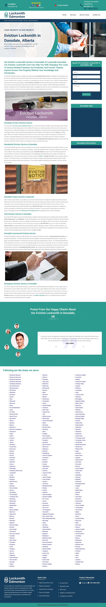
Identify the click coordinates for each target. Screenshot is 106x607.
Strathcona (78, 434)
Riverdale (45, 440)
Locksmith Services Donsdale (15, 20)
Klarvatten (45, 379)
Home (64, 15)
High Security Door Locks (46, 583)
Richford (77, 421)
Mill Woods (13, 390)
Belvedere (12, 521)
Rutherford (78, 427)
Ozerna (44, 403)
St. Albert (12, 412)
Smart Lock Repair (44, 592)
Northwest (12, 392)
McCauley (45, 429)
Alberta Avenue (47, 416)
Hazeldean (78, 475)
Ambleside (45, 527)
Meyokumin (78, 540)
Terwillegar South (80, 438)
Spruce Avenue (47, 444)
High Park (12, 462)
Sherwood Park (14, 414)
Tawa (76, 557)
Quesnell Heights (47, 497)
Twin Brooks (78, 442)
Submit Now (86, 94)
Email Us (84, 583)
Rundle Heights (47, 405)
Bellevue (12, 516)
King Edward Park (80, 484)
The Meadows (79, 507)
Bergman (12, 523)
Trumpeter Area (14, 497)
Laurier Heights (47, 477)
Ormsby (45, 490)
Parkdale (45, 434)
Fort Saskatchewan (15, 408)
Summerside (78, 501)
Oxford (11, 484)
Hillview (77, 527)
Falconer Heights (47, 564)
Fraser (11, 547)
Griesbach (12, 458)
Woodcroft (12, 503)
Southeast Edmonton (15, 384)
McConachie (46, 388)
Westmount (13, 501)
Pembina (12, 486)
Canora (11, 436)
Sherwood (45, 503)
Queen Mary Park (47, 438)
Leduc (11, 410)
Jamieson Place (47, 473)
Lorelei (11, 475)
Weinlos (77, 564)
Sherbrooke (13, 492)
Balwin (11, 507)
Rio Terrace (46, 499)
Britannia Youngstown (16, 429)
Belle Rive (12, 512)
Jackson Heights (80, 529)
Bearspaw (45, 531)
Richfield (77, 551)
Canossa (12, 438)
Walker (77, 512)
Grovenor (12, 460)
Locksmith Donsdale (51, 605)
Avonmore (78, 453)
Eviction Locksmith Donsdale (31, 20)
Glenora (12, 455)
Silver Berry (78, 497)
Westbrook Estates (80, 444)
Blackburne (46, 536)
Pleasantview (79, 412)
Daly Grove (78, 521)
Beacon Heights (14, 510)
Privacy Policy (64, 583)
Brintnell (12, 527)
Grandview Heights (80, 375)
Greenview (78, 525)
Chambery (12, 444)
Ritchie (77, 494)
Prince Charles (14, 488)
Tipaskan (77, 560)
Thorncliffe (45, 512)
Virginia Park (46, 412)
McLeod (45, 390)
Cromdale (12, 536)
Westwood (45, 447)
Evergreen (12, 544)
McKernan (78, 405)
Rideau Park (78, 423)
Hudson (12, 464)
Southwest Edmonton (15, 381)
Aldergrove (45, 449)
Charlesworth (79, 460)
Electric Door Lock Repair (46, 589)
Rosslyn (12, 490)
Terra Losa (45, 507)
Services (73, 15)
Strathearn (78, 499)
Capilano (77, 458)
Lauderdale (13, 473)
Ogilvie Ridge (79, 408)
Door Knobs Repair (44, 596)
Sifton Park (46, 410)
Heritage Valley (79, 384)
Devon (11, 405)
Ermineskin (46, 562)
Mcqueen (12, 479)
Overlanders (46, 401)
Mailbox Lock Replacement (67, 593)
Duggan (45, 557)
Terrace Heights (79, 505)
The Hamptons (47, 510)
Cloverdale (78, 464)
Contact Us (96, 15)
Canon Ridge (13, 529)
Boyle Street (46, 418)
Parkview (45, 492)
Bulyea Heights (47, 549)
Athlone (12, 421)
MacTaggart (78, 399)
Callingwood (46, 453)
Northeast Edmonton (15, 379)
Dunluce (12, 451)
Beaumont (12, 403)
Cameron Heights (47, 455)
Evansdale (12, 542)
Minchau (77, 547)
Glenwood (45, 468)
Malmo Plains (79, 403)
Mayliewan (45, 386)
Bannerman (13, 514)
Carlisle (12, 440)
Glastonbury (46, 466)
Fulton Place (78, 471)
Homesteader (13, 560)
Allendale (45, 525)
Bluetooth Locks (64, 586)
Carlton (12, 442)
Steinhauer (78, 431)
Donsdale (45, 462)
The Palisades (13, 494)
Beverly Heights (14, 525)
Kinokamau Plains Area (16, 471)
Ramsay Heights (80, 416)
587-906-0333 (91, 8)
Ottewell (77, 492)
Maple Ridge (78, 490)
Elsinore (12, 453)
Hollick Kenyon (14, 557)
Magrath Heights (80, 401)
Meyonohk (78, 542)
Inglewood (12, 466)
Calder (11, 434)
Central (12, 397)
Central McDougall (48, 421)
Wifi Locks (63, 589)
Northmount (46, 399)
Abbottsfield (13, 505)
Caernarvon (13, 431)
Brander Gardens (47, 544)
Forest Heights (79, 468)
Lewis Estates (46, 479)
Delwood (12, 538)
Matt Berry (45, 384)
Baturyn (12, 425)
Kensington (13, 468)
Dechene (45, 460)
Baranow (12, 423)
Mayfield (12, 477)
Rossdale (45, 442)
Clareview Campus (15, 534)
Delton (44, 423)
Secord (44, 501)
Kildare (11, 564)
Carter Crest (46, 553)
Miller (44, 392)
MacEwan (78, 397)
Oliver (44, 431)
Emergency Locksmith (66, 596)
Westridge (45, 521)
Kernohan (12, 562)
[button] (18, 354)
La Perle (45, 475)
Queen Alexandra (80, 414)
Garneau (45, 566)
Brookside (45, 547)
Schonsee (45, 408)
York (44, 414)
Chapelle (45, 555)
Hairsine (12, 553)
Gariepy (45, 464)
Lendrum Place (79, 395)
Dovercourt (13, 449)
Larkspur (77, 486)
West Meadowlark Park (49, 518)
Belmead (45, 451)
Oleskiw (45, 488)
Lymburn (45, 481)
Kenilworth (78, 481)
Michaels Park (79, 544)
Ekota (76, 523)
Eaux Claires (13, 540)
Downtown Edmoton (15, 375)
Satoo (77, 555)
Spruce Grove (13, 416)
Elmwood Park (46, 427)
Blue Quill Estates (47, 542)
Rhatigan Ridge (79, 418)
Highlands (12, 555)
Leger (77, 392)
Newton (45, 397)
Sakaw (77, 553)
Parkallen (78, 410)
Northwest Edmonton (15, 377)
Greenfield (78, 377)
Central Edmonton (14, 386)
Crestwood (45, 458)
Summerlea (46, 505)
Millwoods (12, 401)
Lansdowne (78, 390)
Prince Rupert (46, 436)
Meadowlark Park (47, 486)
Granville (45, 471)
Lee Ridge (78, 536)
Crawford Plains (79, 518)
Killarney (45, 375)
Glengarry (12, 549)
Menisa (77, 538)
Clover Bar (78, 462)
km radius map (86, 122)
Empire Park (46, 560)
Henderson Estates (80, 381)
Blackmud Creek (47, 538)
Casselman (13, 531)
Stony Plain (13, 418)
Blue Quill (45, 540)
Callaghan (45, 551)
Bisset (77, 516)
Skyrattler (78, 429)
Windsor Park (79, 449)
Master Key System (44, 586)
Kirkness (45, 377)
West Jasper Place (48, 516)
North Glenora (13, 481)
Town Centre (78, 510)
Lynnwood (45, 484)
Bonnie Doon (78, 455)
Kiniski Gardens (79, 534)
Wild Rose (78, 514)
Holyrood (77, 477)
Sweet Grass (78, 436)
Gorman (12, 551)
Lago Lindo (46, 381)
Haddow (77, 379)
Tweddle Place (79, 562)
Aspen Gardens (47, 529)
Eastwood (45, 425)
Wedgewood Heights (48, 514)
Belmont (12, 518)
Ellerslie (77, 466)
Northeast (12, 395)
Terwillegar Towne (80, 440)
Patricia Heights (47, 494)
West (11, 399)
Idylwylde (78, 479)
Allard (44, 523)
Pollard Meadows (80, 549)
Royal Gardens (79, 425)
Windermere (78, 447)
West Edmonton (14, 388)
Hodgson (77, 386)
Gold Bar (77, 473)
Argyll (77, 451)
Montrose (45, 395)
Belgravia (45, 534)
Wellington (12, 499)
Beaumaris (13, 427)
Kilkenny (12, 566)
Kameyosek (78, 531)
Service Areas (84, 15)
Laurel (77, 488)
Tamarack (78, 503)
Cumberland (13, 447)
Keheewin (78, 388)
